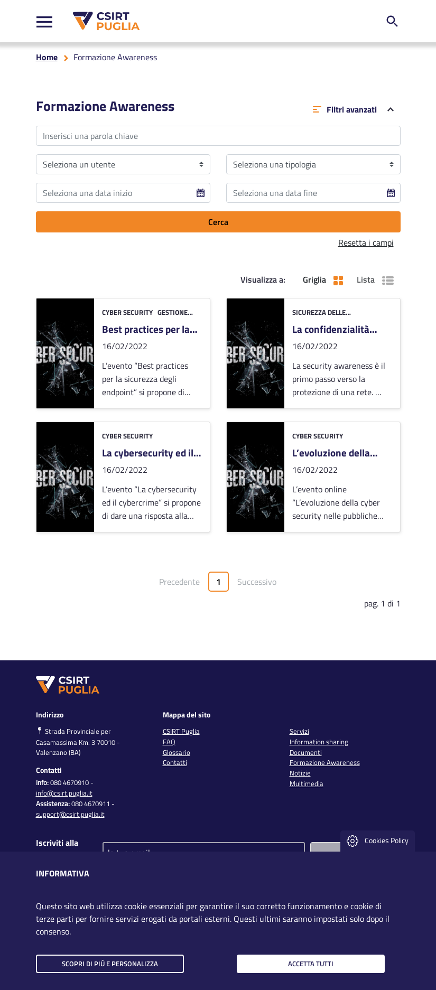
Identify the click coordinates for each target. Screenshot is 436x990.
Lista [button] (375, 279)
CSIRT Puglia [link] (181, 731)
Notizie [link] (300, 773)
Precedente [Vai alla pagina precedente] (179, 581)
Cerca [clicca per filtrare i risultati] (218, 222)
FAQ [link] (169, 741)
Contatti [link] (175, 762)
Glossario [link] (176, 752)
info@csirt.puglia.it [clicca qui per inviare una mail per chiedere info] (64, 793)
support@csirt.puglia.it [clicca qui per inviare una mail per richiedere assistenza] (70, 814)
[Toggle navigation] (44, 21)
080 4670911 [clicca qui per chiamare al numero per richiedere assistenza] (90, 803)
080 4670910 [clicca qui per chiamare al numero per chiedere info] (69, 782)
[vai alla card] (123, 353)
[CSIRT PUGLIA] (103, 21)
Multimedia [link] (306, 783)
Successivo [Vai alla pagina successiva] (256, 581)
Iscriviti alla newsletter (57, 849)
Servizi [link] (299, 731)
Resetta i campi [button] (366, 242)
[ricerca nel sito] (392, 21)
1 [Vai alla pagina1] (222, 583)
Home (47, 57)
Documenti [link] (306, 752)
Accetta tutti (310, 963)
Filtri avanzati (353, 109)
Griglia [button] (323, 279)
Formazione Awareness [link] (325, 762)
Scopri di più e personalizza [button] (110, 963)
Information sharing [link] (319, 741)
